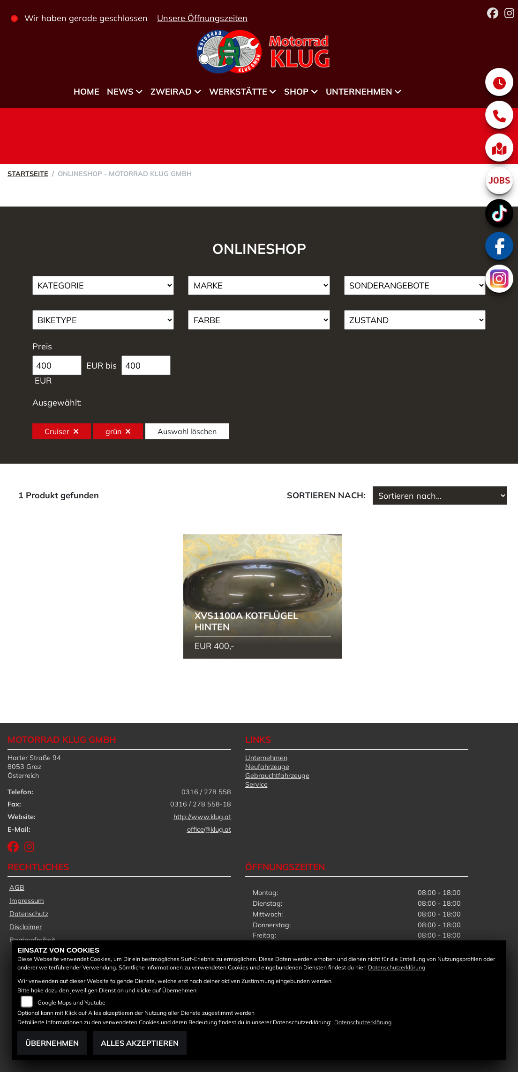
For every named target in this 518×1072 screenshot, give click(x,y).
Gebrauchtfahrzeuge (277, 775)
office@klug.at (209, 829)
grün (118, 431)
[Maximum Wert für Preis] (146, 365)
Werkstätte (238, 91)
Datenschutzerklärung (396, 967)
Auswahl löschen (187, 431)
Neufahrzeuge (267, 766)
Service (256, 784)
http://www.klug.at (202, 817)
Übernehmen (52, 1043)
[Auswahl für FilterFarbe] (259, 320)
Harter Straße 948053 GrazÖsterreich (34, 766)
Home (86, 91)
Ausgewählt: (57, 402)
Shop (296, 91)
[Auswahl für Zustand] (415, 320)
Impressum (26, 900)
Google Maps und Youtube (71, 1002)
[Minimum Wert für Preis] (57, 365)
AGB (16, 887)
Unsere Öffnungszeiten (202, 18)
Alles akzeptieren (140, 1043)
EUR (43, 380)
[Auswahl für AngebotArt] (415, 286)
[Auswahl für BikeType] (103, 320)
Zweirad (171, 91)
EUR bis (101, 365)
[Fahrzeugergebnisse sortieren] (440, 495)
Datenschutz (28, 913)
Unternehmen (359, 91)
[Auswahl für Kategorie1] (103, 286)
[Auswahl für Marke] (259, 286)
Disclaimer (25, 927)
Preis (42, 346)
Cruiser (62, 431)
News (120, 91)
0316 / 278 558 (206, 792)
